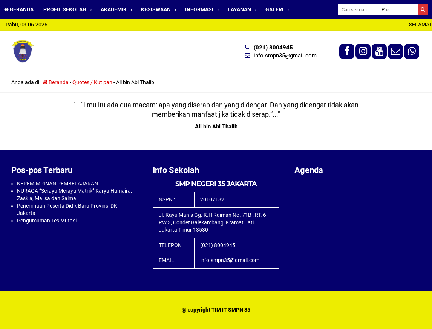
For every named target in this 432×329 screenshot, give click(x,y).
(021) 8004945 (273, 47)
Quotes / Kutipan (92, 82)
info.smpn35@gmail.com (285, 55)
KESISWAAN (156, 9)
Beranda (56, 82)
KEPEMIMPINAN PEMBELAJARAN (57, 184)
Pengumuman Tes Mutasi (47, 221)
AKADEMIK (114, 9)
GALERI (274, 9)
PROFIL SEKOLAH (64, 9)
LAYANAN (239, 9)
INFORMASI (199, 9)
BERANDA (19, 9)
